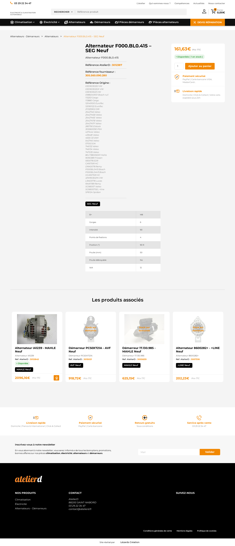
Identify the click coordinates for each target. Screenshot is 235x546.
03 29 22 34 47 (77, 505)
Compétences (182, 3)
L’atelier (141, 3)
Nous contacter (216, 3)
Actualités (198, 3)
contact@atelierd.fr (80, 509)
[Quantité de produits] (179, 66)
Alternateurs (51, 36)
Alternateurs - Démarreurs (24, 36)
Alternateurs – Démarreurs (30, 508)
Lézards (130, 542)
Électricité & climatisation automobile (23, 14)
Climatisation (23, 499)
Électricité (21, 503)
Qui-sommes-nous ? (160, 3)
